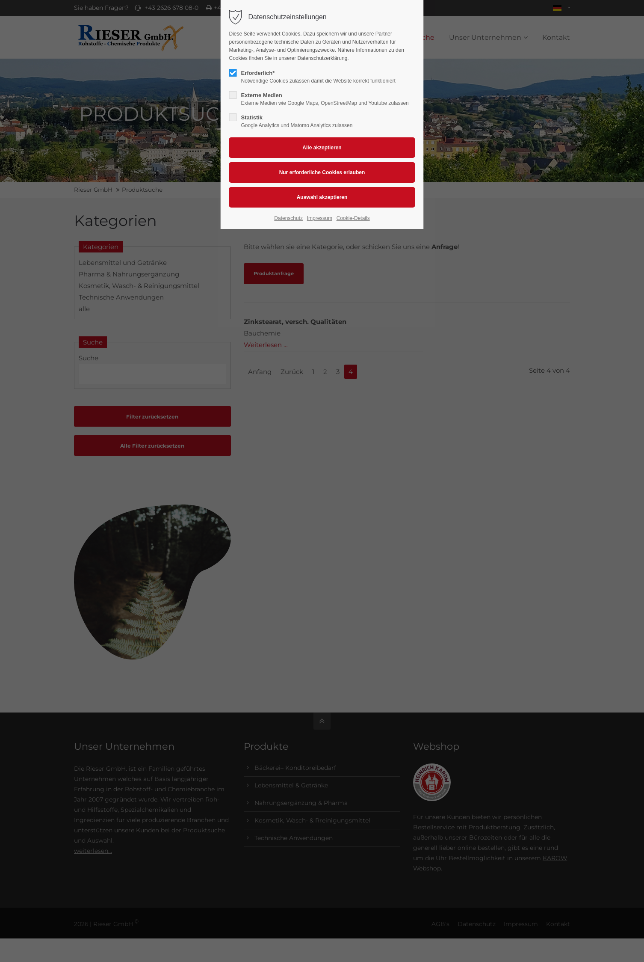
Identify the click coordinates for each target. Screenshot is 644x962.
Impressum (319, 218)
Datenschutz (288, 218)
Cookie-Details (353, 218)
